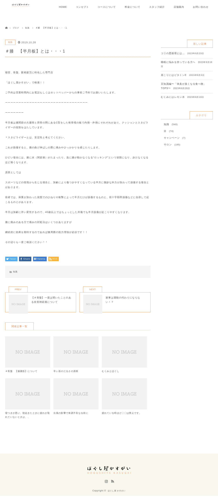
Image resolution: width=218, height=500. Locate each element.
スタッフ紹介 (157, 7)
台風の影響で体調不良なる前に (72, 418)
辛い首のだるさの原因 (66, 376)
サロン (168, 144)
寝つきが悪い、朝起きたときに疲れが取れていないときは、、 (26, 420)
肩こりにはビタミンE (174, 75)
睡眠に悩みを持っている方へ (178, 62)
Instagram (105, 486)
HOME (63, 7)
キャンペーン (172, 137)
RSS (112, 486)
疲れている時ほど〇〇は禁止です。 (123, 418)
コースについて (107, 7)
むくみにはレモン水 (173, 97)
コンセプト (82, 7)
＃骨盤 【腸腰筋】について (22, 376)
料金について (132, 7)
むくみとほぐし (111, 376)
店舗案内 (179, 7)
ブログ (16, 28)
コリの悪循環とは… (173, 53)
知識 (10, 42)
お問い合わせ (200, 7)
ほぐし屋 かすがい (116, 495)
